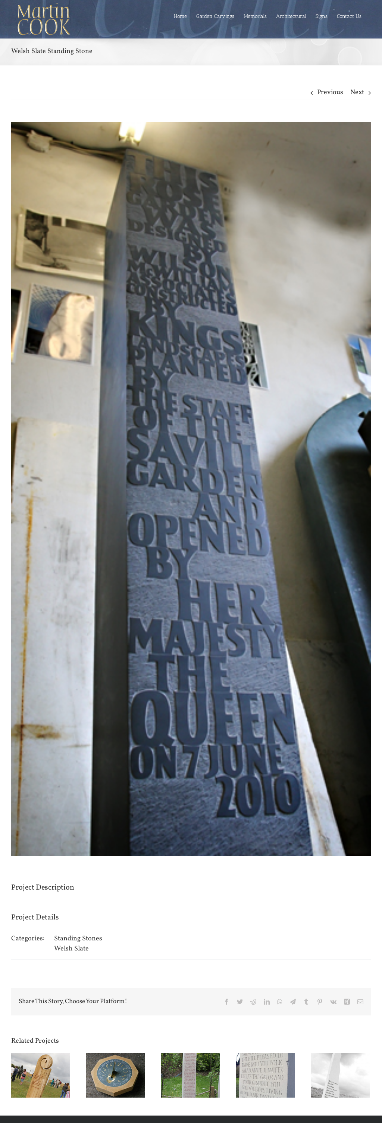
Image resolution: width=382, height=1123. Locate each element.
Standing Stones (78, 938)
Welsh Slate (71, 948)
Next (357, 92)
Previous (330, 92)
